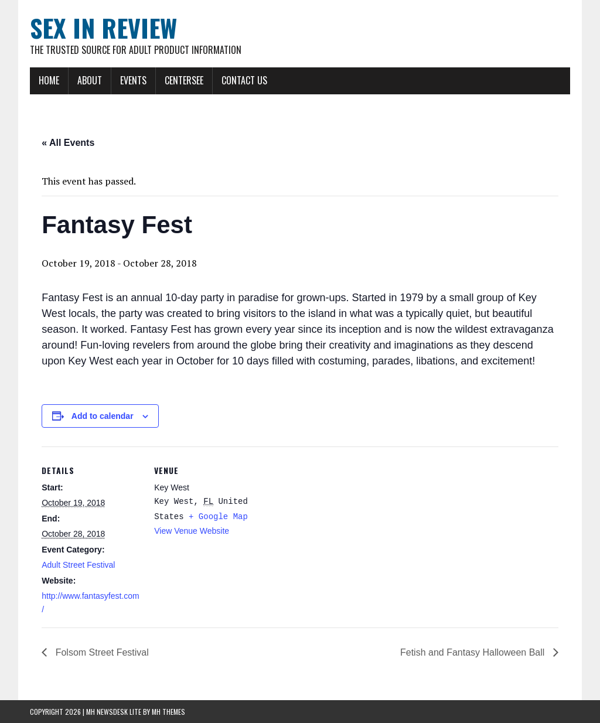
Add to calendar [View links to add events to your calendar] (102, 416)
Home (49, 80)
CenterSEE (184, 80)
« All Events (68, 143)
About (89, 80)
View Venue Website (191, 531)
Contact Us (244, 80)
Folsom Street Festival (101, 652)
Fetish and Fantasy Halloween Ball (473, 652)
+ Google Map (218, 516)
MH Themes (168, 712)
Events (133, 80)
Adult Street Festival (78, 564)
